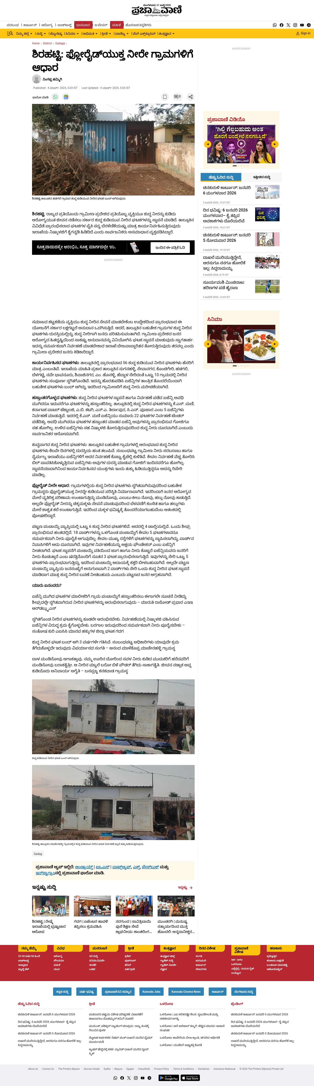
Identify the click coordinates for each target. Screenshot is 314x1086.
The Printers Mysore (69, 1069)
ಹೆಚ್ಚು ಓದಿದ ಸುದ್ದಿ (28, 1004)
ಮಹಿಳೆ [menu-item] (116, 25)
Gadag (38, 853)
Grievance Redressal (224, 1069)
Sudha (107, 1069)
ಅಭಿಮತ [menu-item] (88, 34)
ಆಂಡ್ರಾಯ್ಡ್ (84, 867)
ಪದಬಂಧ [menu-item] (13, 25)
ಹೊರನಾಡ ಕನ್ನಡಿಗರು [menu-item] (138, 25)
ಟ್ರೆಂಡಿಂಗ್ (237, 1004)
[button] (62, 991)
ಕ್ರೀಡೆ (92, 1004)
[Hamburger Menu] (10, 33)
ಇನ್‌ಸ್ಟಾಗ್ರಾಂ (45, 873)
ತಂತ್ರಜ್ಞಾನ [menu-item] (165, 34)
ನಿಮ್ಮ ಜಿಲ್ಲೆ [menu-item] (22, 34)
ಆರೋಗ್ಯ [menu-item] (47, 25)
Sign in (303, 33)
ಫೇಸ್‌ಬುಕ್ (150, 867)
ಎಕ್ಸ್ (136, 867)
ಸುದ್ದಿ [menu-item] (39, 34)
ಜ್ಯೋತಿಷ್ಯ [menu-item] (56, 34)
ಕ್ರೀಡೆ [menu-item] (105, 34)
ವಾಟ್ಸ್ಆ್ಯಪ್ (121, 867)
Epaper (130, 1069)
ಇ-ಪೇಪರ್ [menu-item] (101, 25)
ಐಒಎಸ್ (102, 867)
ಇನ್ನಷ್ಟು (185, 887)
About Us (33, 1069)
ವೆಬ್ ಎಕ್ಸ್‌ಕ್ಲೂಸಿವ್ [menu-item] (144, 34)
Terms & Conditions (183, 1069)
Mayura (118, 1069)
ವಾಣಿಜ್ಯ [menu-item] (120, 34)
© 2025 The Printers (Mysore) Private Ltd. (262, 1069)
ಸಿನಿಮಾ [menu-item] (70, 34)
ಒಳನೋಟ (166, 1004)
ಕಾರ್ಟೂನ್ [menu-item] (30, 25)
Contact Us (48, 1069)
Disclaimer (203, 1069)
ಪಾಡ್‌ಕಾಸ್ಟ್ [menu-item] (64, 25)
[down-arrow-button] (31, 34)
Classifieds (144, 1069)
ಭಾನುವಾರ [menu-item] (83, 25)
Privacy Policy (161, 1069)
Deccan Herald (92, 1069)
